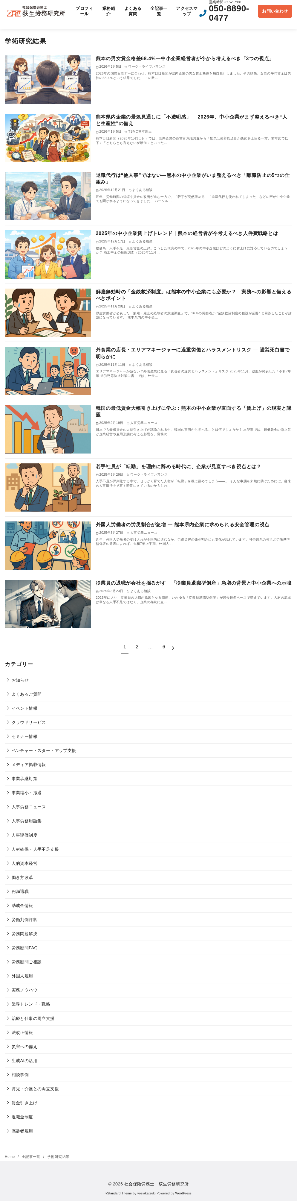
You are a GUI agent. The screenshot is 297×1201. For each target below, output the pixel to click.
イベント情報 (24, 708)
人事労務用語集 (27, 820)
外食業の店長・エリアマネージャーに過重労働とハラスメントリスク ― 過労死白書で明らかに (193, 353)
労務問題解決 (24, 933)
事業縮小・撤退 (27, 792)
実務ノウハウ (24, 990)
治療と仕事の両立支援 (33, 1018)
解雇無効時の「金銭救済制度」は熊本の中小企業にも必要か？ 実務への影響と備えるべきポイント (194, 295)
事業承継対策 (24, 778)
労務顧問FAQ (25, 947)
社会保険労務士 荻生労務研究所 (156, 1184)
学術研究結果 (58, 1157)
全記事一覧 (159, 11)
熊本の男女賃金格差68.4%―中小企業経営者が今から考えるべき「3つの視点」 (185, 58)
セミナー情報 (24, 736)
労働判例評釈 (24, 919)
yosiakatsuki (146, 1193)
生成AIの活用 (24, 1060)
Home (10, 1157)
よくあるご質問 (27, 694)
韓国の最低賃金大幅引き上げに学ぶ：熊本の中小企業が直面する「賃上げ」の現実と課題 (194, 411)
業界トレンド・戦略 (31, 1004)
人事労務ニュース (29, 806)
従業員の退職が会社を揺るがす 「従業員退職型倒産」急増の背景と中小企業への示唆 (194, 583)
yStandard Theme (118, 1193)
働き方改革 (22, 877)
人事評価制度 (24, 835)
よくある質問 (133, 11)
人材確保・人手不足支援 (35, 849)
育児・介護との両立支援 (35, 1088)
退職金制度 (22, 1116)
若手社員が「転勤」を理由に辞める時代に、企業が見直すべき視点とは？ (178, 466)
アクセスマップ (187, 11)
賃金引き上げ (24, 1102)
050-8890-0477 (229, 13)
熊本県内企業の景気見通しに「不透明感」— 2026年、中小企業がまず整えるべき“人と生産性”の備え (191, 120)
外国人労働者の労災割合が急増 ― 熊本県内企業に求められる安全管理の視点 (183, 524)
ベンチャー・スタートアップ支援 (44, 750)
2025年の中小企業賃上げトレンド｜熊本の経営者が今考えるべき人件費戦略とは (187, 233)
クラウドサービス (29, 722)
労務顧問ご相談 (27, 961)
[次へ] (173, 647)
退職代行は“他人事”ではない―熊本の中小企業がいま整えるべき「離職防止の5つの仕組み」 (193, 178)
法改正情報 (22, 1032)
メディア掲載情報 (29, 764)
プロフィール (84, 11)
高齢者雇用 (22, 1131)
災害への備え (24, 1046)
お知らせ (20, 680)
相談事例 (20, 1074)
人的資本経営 (24, 863)
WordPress (183, 1193)
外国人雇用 (22, 975)
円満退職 (20, 891)
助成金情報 (22, 905)
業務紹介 (108, 11)
